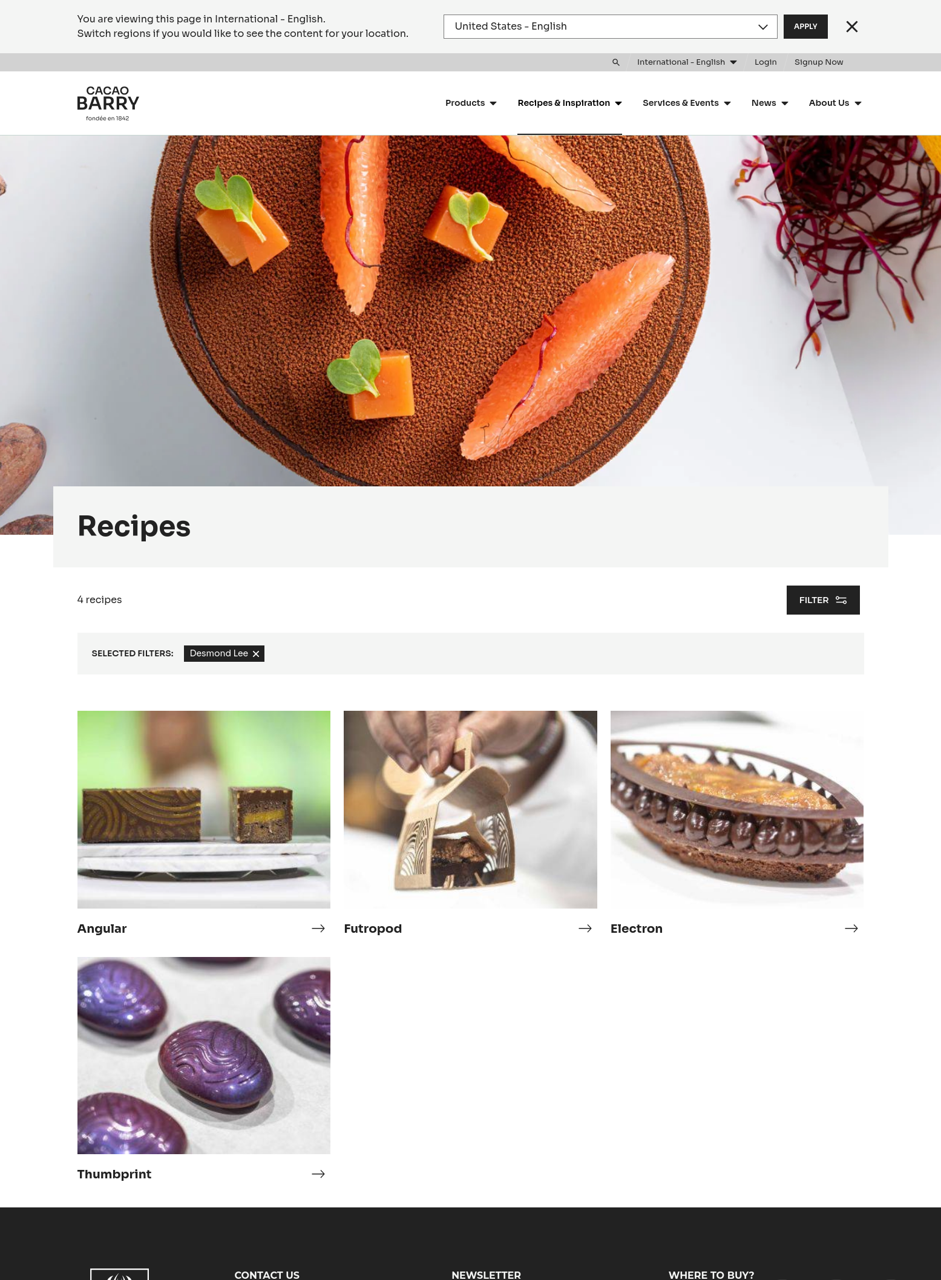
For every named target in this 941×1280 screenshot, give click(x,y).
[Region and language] (611, 27)
